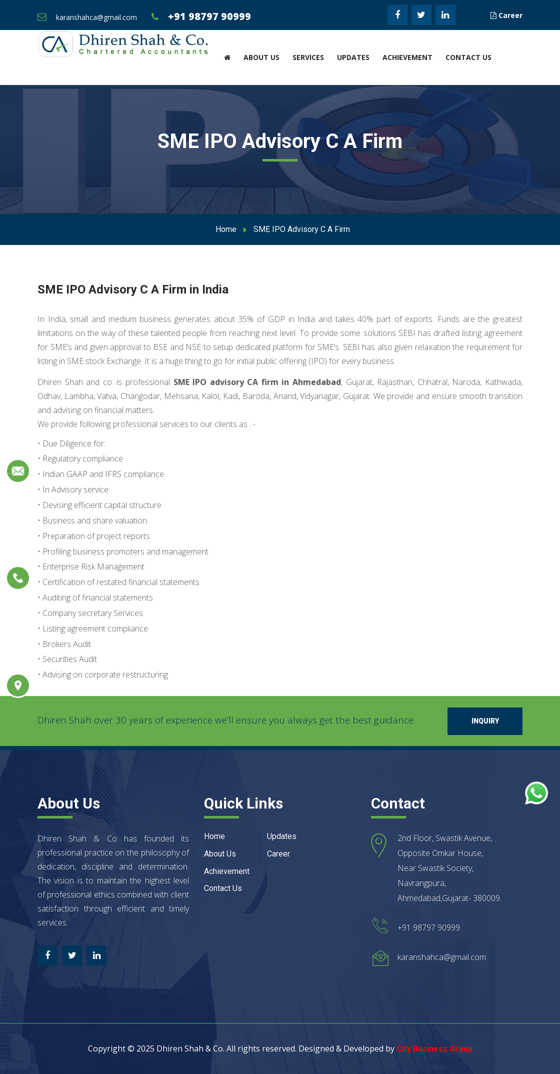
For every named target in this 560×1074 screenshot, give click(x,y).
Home (226, 229)
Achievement (407, 57)
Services (308, 57)
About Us (262, 57)
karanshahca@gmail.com (96, 17)
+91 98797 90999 (209, 16)
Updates (353, 57)
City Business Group (434, 1049)
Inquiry (485, 721)
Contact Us (469, 57)
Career (506, 15)
